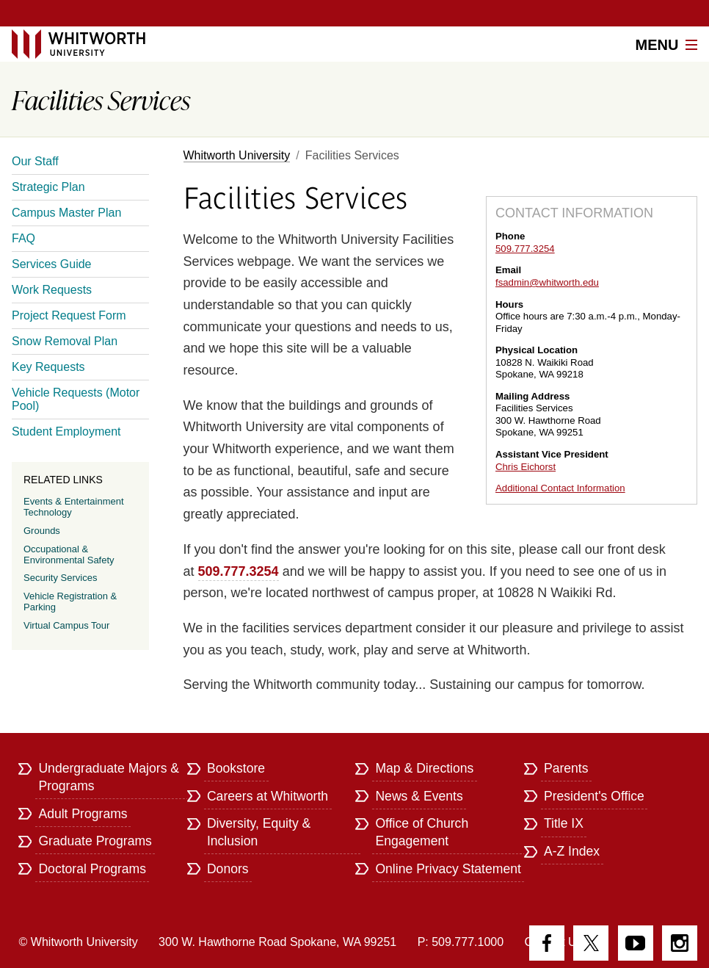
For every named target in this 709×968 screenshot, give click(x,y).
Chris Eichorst (525, 466)
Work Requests (52, 289)
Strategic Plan (48, 187)
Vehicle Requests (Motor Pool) (75, 399)
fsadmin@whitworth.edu (547, 282)
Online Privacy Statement (448, 869)
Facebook (546, 943)
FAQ (23, 238)
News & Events (418, 796)
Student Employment (66, 431)
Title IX (563, 823)
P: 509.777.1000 (460, 942)
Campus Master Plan (66, 212)
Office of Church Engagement (421, 832)
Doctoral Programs (92, 869)
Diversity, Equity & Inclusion (258, 832)
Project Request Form (69, 315)
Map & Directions (424, 768)
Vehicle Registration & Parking (70, 601)
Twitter (590, 943)
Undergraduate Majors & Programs (108, 777)
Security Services (60, 577)
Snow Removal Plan (64, 341)
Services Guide (52, 264)
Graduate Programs (95, 841)
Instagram (679, 943)
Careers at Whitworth (267, 796)
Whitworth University (237, 155)
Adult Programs (82, 813)
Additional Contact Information (560, 488)
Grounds (41, 530)
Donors (228, 869)
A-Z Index (572, 851)
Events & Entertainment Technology (73, 507)
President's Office (594, 796)
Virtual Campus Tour (66, 625)
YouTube (635, 943)
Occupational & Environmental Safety (68, 554)
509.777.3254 (525, 248)
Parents (566, 768)
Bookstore (236, 768)
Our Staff (35, 161)
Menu (666, 45)
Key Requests (48, 367)
